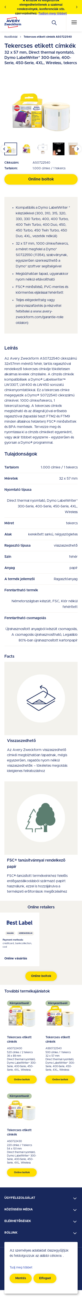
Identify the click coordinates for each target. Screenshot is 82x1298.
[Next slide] (77, 148)
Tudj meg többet (21, 1267)
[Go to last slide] (4, 148)
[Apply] (54, 23)
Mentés (20, 1278)
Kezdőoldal (10, 36)
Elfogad (45, 1278)
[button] (10, 149)
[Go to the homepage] (12, 23)
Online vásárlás (15, 958)
